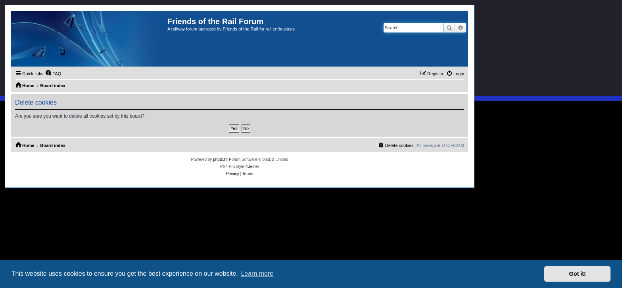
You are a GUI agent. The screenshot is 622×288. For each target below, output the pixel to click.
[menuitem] (53, 73)
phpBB (219, 159)
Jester (253, 166)
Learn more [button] (257, 273)
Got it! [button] (577, 274)
